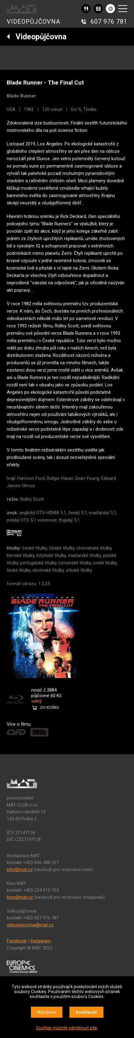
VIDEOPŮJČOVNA (33, 21)
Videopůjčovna (36, 36)
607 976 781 (109, 21)
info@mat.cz (20, 869)
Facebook (17, 941)
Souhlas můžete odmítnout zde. (67, 1027)
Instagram (40, 941)
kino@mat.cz (20, 897)
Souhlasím (86, 1012)
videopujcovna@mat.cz (30, 925)
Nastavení (46, 1012)
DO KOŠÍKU (49, 707)
